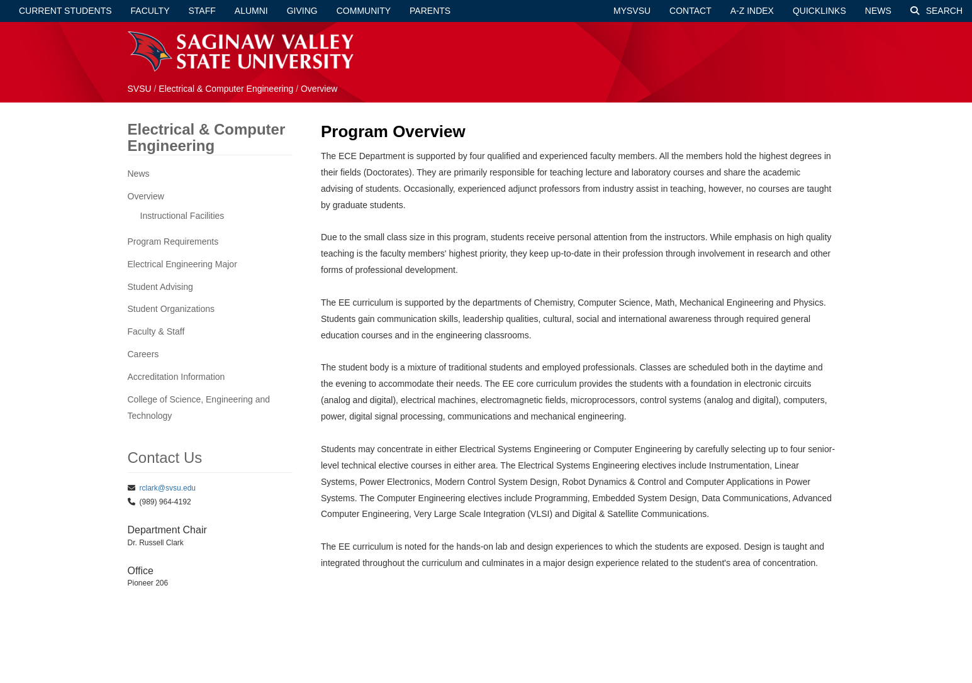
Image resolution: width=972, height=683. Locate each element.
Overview (319, 89)
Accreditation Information (176, 377)
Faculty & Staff (156, 331)
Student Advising (160, 287)
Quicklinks (819, 11)
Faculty (150, 11)
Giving (302, 11)
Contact (690, 11)
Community (364, 11)
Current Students (65, 11)
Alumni (251, 11)
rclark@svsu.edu (168, 488)
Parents (430, 11)
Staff (202, 11)
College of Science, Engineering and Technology (199, 407)
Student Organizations (171, 309)
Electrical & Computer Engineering (226, 89)
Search (936, 11)
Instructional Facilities (182, 216)
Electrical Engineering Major (182, 264)
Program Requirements (173, 241)
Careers (143, 354)
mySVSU (632, 11)
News (878, 11)
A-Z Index (752, 11)
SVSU (140, 89)
